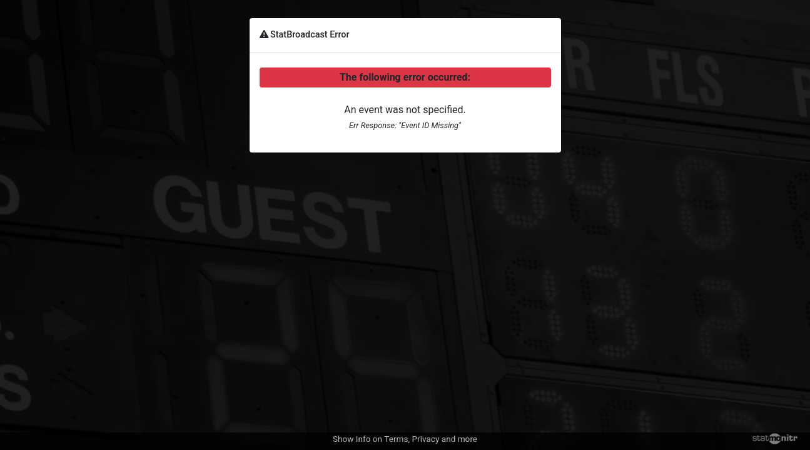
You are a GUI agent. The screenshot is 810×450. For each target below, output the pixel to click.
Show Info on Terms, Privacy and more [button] (405, 439)
